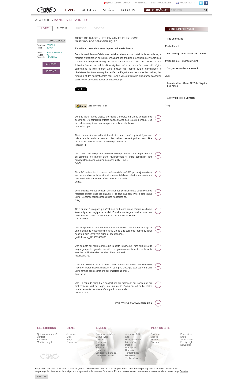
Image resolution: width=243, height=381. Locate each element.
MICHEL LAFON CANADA (119, 3)
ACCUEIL (42, 20)
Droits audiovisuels (186, 338)
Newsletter (160, 10)
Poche (128, 345)
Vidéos (154, 337)
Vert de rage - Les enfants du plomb (186, 53)
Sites (69, 337)
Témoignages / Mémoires (132, 354)
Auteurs (155, 334)
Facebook (206, 3)
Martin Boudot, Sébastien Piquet (181, 61)
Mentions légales (45, 342)
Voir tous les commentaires (133, 303)
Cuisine (99, 339)
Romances (130, 347)
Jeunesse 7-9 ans (105, 355)
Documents (101, 342)
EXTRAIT (51, 71)
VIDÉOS (108, 10)
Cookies (184, 371)
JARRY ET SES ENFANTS (181, 98)
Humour (100, 347)
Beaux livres (102, 337)
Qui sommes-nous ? (47, 334)
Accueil (46, 10)
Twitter (201, 3)
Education (71, 342)
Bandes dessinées (105, 334)
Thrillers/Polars (132, 358)
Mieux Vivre (131, 342)
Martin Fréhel (172, 46)
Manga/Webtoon (133, 339)
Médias (154, 339)
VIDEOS (99, 28)
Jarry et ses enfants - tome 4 (182, 68)
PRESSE (81, 28)
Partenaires (186, 334)
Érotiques (101, 345)
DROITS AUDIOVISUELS (161, 3)
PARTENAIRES (141, 3)
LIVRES (70, 10)
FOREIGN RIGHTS (187, 3)
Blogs (69, 339)
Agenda (155, 342)
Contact (41, 337)
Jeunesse (71, 334)
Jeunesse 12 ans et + (107, 353)
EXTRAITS (128, 10)
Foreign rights (187, 342)
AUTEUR (62, 28)
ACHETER (51, 64)
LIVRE (45, 28)
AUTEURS (89, 10)
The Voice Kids (175, 38)
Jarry (167, 76)
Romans (129, 350)
